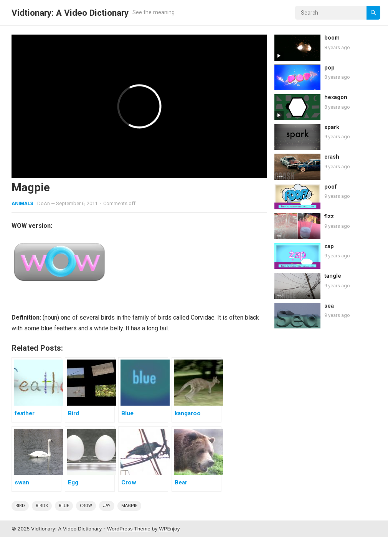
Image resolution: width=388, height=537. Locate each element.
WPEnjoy (169, 528)
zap (329, 246)
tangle (332, 276)
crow (86, 505)
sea (329, 306)
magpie (129, 505)
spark (331, 127)
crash (331, 157)
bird (20, 505)
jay (107, 505)
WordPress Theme (128, 528)
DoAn (43, 203)
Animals (22, 203)
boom (332, 38)
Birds (42, 505)
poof (330, 187)
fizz (329, 216)
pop (329, 68)
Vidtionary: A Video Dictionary (70, 13)
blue (64, 505)
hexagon (335, 97)
